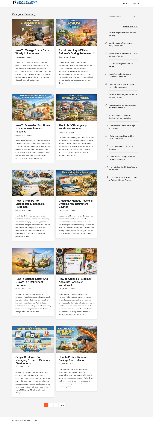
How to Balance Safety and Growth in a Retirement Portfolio (32, 281)
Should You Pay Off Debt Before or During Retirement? (76, 52)
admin (30, 57)
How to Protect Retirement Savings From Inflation (74, 359)
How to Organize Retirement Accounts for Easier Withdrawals (75, 281)
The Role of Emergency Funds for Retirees (73, 127)
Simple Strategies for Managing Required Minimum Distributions (33, 360)
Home (125, 3)
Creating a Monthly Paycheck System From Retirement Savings (76, 203)
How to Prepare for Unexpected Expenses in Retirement (30, 203)
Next (62, 405)
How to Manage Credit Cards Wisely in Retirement (33, 52)
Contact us (135, 3)
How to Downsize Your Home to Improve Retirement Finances (33, 128)
